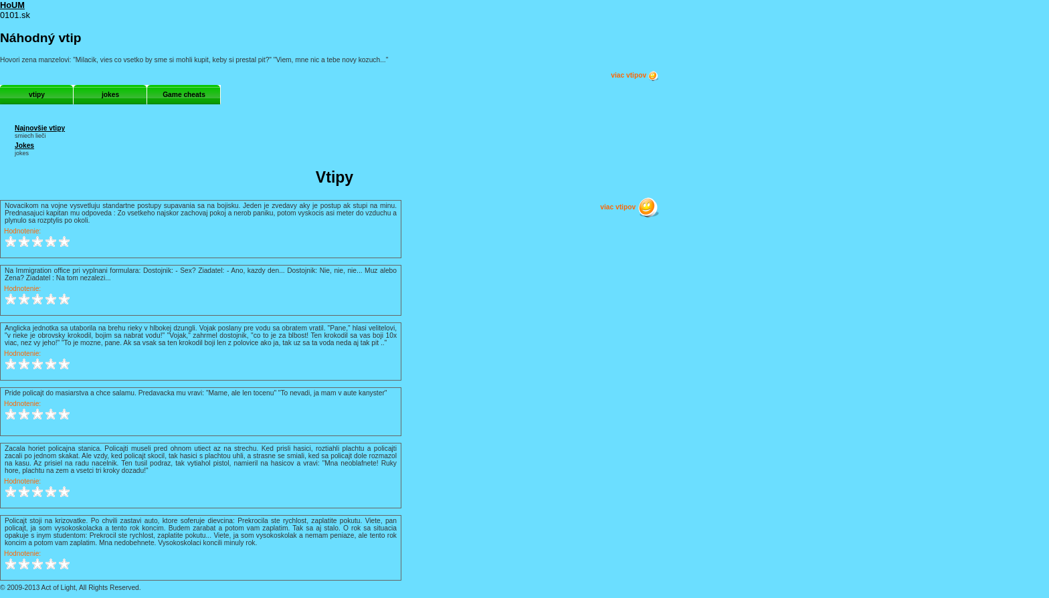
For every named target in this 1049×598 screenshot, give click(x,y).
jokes (110, 94)
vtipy (37, 94)
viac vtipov (635, 75)
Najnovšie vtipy (40, 128)
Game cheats (184, 94)
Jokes (24, 145)
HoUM (12, 5)
